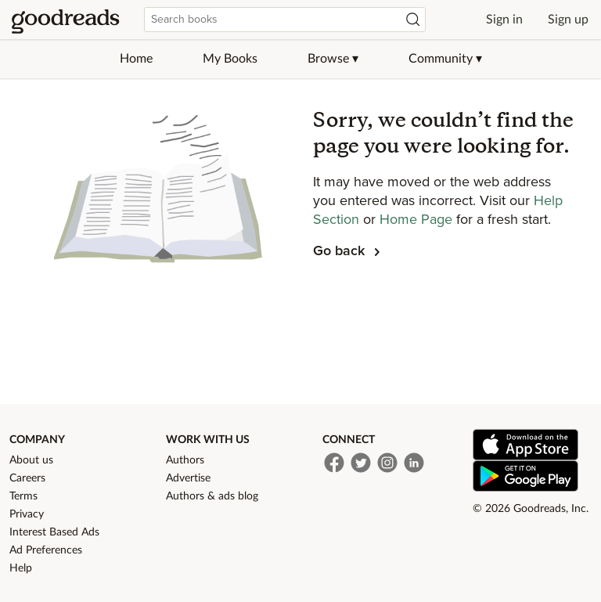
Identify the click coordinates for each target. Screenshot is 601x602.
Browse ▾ (333, 58)
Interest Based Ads (54, 532)
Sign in (504, 19)
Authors (185, 460)
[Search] (413, 19)
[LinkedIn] (414, 462)
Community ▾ (445, 58)
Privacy (26, 514)
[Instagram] (387, 462)
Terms (23, 496)
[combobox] (285, 19)
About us (31, 460)
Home (136, 58)
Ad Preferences (45, 550)
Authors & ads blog (212, 496)
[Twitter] (360, 462)
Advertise (188, 478)
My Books (230, 58)
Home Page (418, 220)
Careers (27, 478)
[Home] (66, 19)
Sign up (568, 19)
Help (20, 568)
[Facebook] (334, 462)
